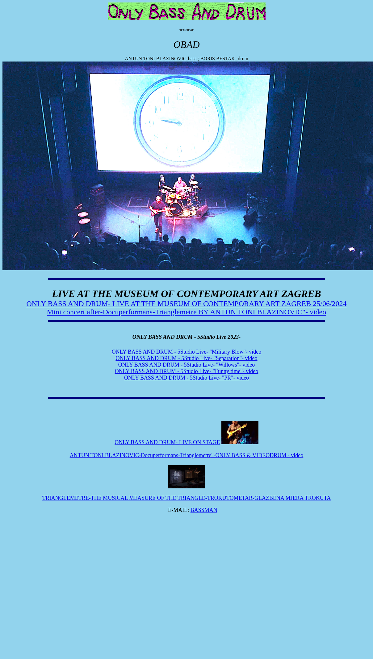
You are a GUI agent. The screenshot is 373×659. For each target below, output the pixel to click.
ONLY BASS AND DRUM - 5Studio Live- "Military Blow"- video (187, 352)
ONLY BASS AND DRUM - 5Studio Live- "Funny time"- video (186, 371)
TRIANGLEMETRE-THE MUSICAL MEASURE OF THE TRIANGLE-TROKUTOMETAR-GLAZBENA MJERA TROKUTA (186, 498)
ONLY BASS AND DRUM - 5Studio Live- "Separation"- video (186, 358)
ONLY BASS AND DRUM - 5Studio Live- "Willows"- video (186, 365)
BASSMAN (204, 510)
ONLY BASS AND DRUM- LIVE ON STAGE (167, 442)
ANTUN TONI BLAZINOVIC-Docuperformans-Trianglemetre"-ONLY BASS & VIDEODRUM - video (187, 455)
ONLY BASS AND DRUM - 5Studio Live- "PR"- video (186, 378)
